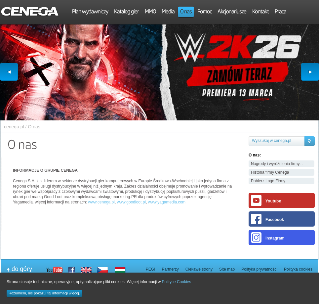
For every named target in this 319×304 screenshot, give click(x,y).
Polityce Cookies (176, 282)
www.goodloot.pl (131, 202)
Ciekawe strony (199, 269)
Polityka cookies (298, 269)
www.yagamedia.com (166, 202)
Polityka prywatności (259, 269)
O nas (34, 126)
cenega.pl (14, 126)
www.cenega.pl (101, 202)
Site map (227, 269)
